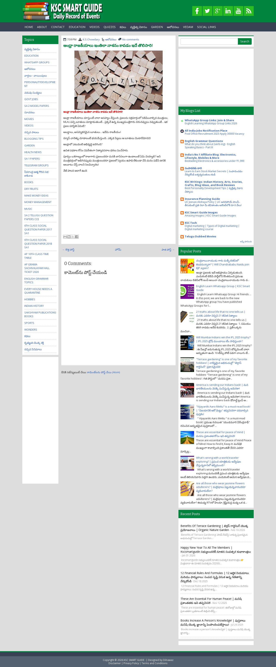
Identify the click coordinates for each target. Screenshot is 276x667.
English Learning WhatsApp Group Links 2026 (211, 123)
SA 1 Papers (32, 158)
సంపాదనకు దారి (193, 168)
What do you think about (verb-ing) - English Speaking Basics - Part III (210, 145)
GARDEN (157, 27)
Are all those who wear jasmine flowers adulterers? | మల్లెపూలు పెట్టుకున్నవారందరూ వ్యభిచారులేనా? (221, 487)
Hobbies (29, 299)
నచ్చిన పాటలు (31, 132)
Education (31, 55)
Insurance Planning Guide (202, 199)
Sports (29, 323)
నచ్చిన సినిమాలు (33, 349)
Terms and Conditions (155, 663)
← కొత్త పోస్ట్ (68, 249)
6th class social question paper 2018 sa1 (38, 243)
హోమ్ (118, 249)
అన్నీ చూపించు (246, 241)
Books (28, 182)
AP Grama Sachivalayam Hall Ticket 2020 (36, 268)
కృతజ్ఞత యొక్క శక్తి (34, 343)
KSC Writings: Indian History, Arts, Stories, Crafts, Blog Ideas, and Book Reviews (214, 183)
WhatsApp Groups (36, 62)
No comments (130, 39)
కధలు (123, 27)
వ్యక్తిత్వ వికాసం (138, 27)
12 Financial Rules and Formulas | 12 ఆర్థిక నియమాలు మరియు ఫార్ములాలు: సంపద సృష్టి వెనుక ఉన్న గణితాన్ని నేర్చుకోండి (214, 577)
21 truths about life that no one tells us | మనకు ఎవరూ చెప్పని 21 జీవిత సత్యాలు (220, 313)
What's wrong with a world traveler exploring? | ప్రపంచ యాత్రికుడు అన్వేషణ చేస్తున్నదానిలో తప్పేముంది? (218, 461)
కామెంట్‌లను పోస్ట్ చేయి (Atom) (103, 372)
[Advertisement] (118, 203)
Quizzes (110, 27)
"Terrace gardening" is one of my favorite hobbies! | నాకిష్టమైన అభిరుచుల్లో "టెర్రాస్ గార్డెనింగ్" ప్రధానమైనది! (221, 363)
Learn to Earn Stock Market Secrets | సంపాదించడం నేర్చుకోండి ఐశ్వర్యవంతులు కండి (213, 173)
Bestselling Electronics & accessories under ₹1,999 (214, 161)
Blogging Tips (34, 139)
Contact (58, 27)
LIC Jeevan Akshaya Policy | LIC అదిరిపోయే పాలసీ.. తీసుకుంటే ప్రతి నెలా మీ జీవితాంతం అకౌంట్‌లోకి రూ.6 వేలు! (213, 203)
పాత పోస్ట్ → (168, 249)
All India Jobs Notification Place (206, 130)
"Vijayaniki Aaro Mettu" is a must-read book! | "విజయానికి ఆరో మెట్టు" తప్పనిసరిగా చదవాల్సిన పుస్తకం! (223, 410)
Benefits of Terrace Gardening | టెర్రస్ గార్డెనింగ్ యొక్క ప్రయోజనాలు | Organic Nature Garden (214, 528)
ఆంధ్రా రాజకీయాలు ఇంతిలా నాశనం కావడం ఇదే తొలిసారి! (108, 45)
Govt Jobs (31, 99)
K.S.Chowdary (91, 39)
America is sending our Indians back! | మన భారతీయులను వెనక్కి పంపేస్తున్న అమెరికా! (222, 386)
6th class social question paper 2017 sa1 (38, 229)
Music (28, 209)
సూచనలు (29, 112)
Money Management (38, 202)
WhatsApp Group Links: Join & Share (209, 120)
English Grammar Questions (204, 141)
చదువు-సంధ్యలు (33, 92)
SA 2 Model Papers (36, 106)
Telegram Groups (36, 165)
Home (29, 27)
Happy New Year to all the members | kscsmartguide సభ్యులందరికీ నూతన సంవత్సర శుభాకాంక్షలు (215, 549)
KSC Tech (191, 223)
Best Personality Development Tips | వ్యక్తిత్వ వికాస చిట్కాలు (214, 189)
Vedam (188, 27)
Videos (94, 27)
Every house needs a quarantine (38, 291)
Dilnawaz (168, 660)
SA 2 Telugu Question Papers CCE (38, 217)
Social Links (206, 27)
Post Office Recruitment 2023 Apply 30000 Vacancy (214, 133)
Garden (29, 145)
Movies (29, 119)
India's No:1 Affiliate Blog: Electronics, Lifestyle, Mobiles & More (210, 156)
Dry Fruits (31, 189)
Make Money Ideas (36, 195)
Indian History (34, 306)
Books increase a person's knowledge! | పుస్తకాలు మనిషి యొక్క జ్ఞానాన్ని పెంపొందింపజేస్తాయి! (212, 622)
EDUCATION (77, 27)
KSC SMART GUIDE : (135, 660)
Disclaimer (114, 663)
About (42, 27)
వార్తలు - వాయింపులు (35, 75)
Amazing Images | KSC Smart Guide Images (210, 215)
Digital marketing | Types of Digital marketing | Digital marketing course (212, 227)
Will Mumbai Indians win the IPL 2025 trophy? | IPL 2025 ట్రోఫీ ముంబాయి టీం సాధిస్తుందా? (223, 339)
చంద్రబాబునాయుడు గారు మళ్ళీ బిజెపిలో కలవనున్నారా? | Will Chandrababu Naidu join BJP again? (222, 264)
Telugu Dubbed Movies (200, 236)
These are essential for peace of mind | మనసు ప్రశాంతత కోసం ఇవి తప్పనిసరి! (220, 434)
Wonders (30, 329)
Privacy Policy (131, 663)
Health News (33, 152)
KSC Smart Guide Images (201, 212)
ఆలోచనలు (173, 27)
